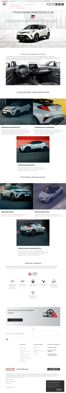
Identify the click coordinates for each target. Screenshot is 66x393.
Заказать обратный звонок (58, 1)
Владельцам (12, 1)
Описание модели (20, 8)
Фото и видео (30, 8)
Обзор (3, 8)
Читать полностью (50, 389)
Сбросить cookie (8, 383)
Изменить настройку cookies (10, 381)
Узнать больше (15, 320)
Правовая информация (10, 379)
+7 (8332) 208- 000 (46, 1)
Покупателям (5, 1)
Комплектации (11, 8)
